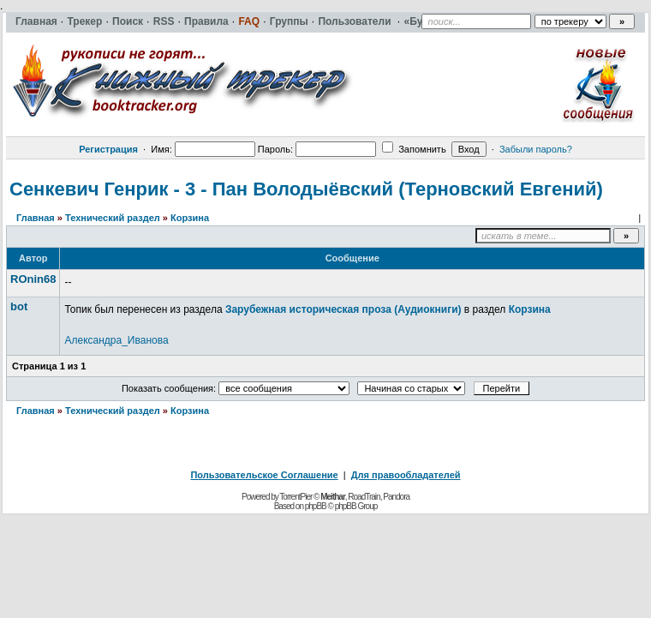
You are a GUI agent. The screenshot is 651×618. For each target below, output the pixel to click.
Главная (35, 218)
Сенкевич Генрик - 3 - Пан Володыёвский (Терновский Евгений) (306, 189)
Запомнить (413, 149)
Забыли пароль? (535, 149)
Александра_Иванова (116, 340)
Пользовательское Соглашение (263, 475)
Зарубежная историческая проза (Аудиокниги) (343, 309)
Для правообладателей (406, 475)
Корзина (189, 218)
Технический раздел (112, 218)
